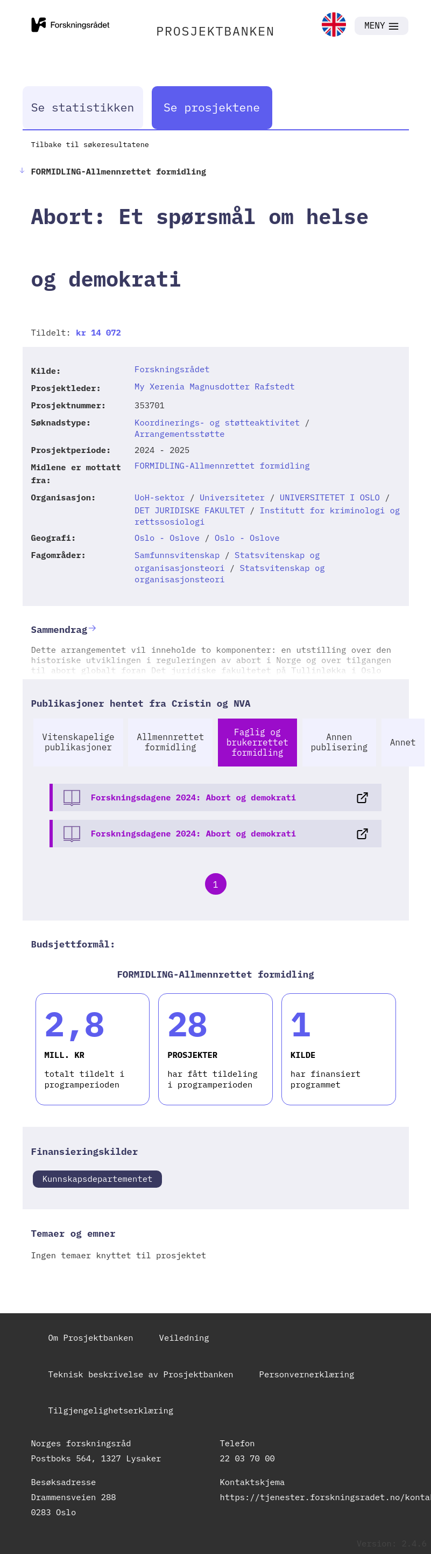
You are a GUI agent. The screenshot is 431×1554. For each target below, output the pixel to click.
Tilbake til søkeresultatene (90, 144)
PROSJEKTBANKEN (215, 31)
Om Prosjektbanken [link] (90, 1337)
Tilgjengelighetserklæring (111, 1410)
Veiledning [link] (184, 1337)
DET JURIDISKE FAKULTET (190, 510)
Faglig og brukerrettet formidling (257, 742)
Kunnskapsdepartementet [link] (98, 1178)
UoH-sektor (160, 497)
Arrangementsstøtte (179, 433)
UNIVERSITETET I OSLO (330, 497)
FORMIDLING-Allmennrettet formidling (222, 465)
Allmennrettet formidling (170, 741)
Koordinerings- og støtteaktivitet (217, 422)
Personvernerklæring (307, 1374)
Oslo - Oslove (167, 537)
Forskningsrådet (172, 369)
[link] (334, 25)
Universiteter (232, 497)
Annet (403, 742)
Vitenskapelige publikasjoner (78, 741)
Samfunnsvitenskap (177, 554)
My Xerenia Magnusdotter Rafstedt (215, 386)
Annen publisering (339, 741)
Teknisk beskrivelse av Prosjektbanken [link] (141, 1374)
